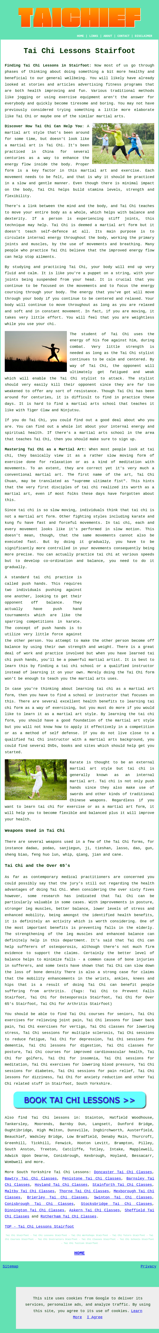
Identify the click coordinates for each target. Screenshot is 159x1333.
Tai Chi (24, 116)
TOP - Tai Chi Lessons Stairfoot (39, 1227)
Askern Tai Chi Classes (94, 1210)
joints (131, 219)
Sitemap (10, 1266)
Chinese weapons (87, 800)
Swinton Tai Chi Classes (123, 1197)
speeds (147, 554)
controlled (59, 548)
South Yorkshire (93, 1084)
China (48, 152)
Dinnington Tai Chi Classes (34, 1210)
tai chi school (77, 666)
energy (54, 238)
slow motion (126, 529)
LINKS (93, 36)
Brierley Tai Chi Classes (57, 1197)
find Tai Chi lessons (44, 1118)
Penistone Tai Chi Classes (91, 1179)
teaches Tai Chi (32, 439)
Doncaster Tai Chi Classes (123, 1172)
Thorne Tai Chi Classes (84, 1191)
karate (73, 622)
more (38, 1162)
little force (49, 634)
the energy (142, 286)
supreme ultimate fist (98, 481)
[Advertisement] (119, 603)
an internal (139, 775)
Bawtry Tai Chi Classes (31, 1179)
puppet (94, 273)
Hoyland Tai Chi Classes (61, 1185)
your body (101, 267)
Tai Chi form (140, 672)
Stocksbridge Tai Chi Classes (116, 1204)
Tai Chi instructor (48, 739)
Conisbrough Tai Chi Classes (39, 1204)
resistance (85, 391)
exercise (130, 171)
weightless (143, 317)
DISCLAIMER (143, 36)
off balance (46, 602)
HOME (80, 36)
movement (14, 177)
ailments (45, 257)
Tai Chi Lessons (71, 1172)
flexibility (17, 196)
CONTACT (123, 36)
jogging (25, 97)
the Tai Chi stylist (132, 353)
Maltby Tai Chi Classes (29, 1191)
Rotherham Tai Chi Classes (68, 1216)
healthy (137, 72)
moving (126, 456)
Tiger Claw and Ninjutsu (52, 410)
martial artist (104, 660)
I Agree (95, 1317)
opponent (132, 366)
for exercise (71, 807)
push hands (34, 584)
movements (90, 523)
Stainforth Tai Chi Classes (122, 1185)
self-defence (54, 231)
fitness (113, 84)
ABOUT (108, 36)
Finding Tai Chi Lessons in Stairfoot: (48, 65)
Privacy (148, 1266)
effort (54, 317)
